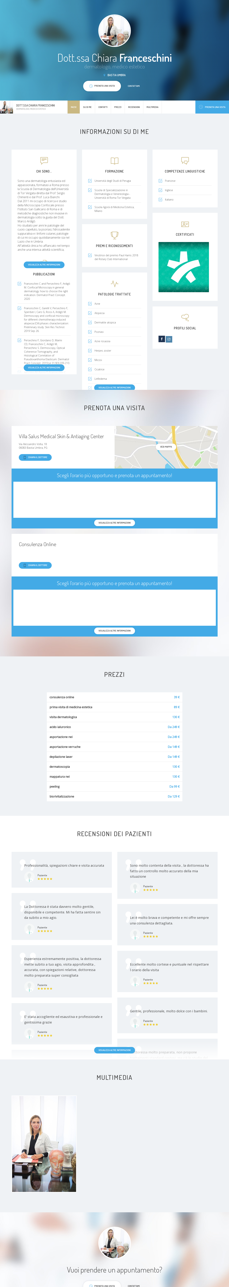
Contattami (134, 85)
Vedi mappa (166, 446)
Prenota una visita (212, 107)
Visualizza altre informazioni (44, 264)
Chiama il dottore (35, 457)
